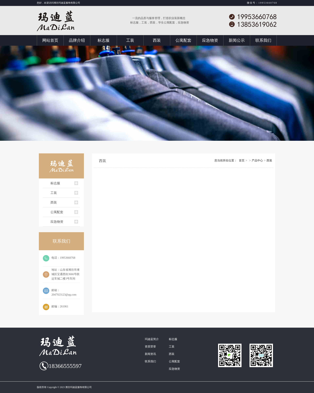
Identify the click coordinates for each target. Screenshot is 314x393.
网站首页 (50, 40)
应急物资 (210, 40)
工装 (130, 40)
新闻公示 (237, 40)
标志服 (104, 40)
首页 (242, 160)
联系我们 (263, 40)
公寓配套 (183, 40)
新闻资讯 (150, 354)
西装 (157, 40)
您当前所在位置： (225, 160)
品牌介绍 (77, 40)
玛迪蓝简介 (152, 339)
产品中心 (257, 160)
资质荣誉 (150, 346)
